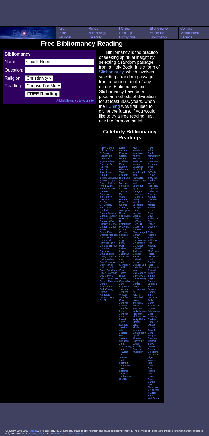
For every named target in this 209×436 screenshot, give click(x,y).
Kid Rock (137, 169)
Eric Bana (124, 177)
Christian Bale (107, 243)
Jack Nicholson (124, 263)
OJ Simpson (139, 332)
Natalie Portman (137, 307)
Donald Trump (107, 297)
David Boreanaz (108, 273)
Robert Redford (152, 233)
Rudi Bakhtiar (152, 260)
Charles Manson (109, 235)
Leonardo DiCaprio (138, 206)
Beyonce (104, 199)
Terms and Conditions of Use (69, 433)
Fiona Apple (122, 195)
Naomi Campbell (138, 296)
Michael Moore (137, 260)
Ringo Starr (151, 214)
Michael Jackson (137, 250)
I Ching (113, 106)
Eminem (123, 175)
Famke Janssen (123, 190)
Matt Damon (139, 240)
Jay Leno (124, 289)
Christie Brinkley (108, 245)
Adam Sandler (107, 147)
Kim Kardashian (139, 176)
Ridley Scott (151, 209)
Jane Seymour (124, 285)
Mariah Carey (136, 236)
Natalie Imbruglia (138, 301)
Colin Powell (106, 267)
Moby (136, 281)
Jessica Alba (123, 328)
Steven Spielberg (153, 350)
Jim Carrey (125, 346)
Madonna (138, 226)
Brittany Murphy (108, 215)
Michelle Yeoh (137, 269)
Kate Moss (138, 153)
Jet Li (122, 343)
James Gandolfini (124, 280)
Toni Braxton (152, 375)
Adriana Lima (107, 150)
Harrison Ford (123, 220)
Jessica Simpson (124, 339)
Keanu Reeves (137, 157)
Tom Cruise (151, 364)
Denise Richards (109, 281)
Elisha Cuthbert (124, 160)
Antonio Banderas (105, 168)
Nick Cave (138, 313)
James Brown (123, 274)
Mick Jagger (139, 273)
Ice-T (122, 259)
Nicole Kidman (137, 328)
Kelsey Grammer (138, 165)
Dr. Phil (103, 300)
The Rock (153, 354)
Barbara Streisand (105, 192)
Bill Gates (105, 202)
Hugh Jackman (124, 252)
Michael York (139, 264)
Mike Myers (139, 275)
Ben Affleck (106, 196)
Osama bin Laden (139, 342)
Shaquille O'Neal (153, 323)
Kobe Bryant (139, 180)
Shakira (152, 319)
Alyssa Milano (107, 161)
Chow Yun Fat (107, 237)
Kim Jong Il (139, 172)
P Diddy (137, 346)
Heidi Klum (125, 224)
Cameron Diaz (107, 221)
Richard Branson (152, 198)
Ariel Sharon (106, 172)
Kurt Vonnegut (138, 184)
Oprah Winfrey (137, 337)
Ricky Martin (151, 203)
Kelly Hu (137, 161)
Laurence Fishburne (138, 195)
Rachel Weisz (152, 182)
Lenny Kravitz (136, 201)
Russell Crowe (152, 271)
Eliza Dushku (123, 165)
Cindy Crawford (108, 256)
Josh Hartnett (123, 361)
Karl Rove (124, 379)
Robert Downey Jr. (152, 227)
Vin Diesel (153, 390)
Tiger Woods (152, 358)
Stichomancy (111, 72)
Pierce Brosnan (152, 176)
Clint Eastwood (108, 262)
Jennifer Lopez (123, 309)
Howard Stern (123, 236)
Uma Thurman (153, 386)
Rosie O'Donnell (153, 255)
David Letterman (109, 278)
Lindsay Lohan (137, 217)
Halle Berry (125, 215)
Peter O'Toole (152, 171)
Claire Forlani (107, 259)
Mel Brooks (139, 243)
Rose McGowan (153, 250)
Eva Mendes (123, 182)
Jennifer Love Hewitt (123, 316)
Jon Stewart (123, 356)
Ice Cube (124, 256)
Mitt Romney (139, 278)
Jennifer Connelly (124, 299)
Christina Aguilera (104, 250)
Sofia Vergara (152, 334)
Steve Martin (151, 345)
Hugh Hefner (123, 247)
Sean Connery (152, 315)
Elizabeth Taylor (124, 171)
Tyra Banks (151, 380)
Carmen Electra (108, 224)
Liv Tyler (137, 221)
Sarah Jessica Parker (152, 289)
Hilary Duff (125, 226)
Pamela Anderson (138, 350)
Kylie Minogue (137, 190)
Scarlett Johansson (154, 309)
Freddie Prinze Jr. (124, 201)
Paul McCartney (154, 154)
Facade (33, 430)
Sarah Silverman (153, 304)
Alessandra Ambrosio (106, 157)
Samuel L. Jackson (153, 282)
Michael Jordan (137, 255)
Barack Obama (108, 188)
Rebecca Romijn (153, 192)
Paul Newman (153, 160)
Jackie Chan (122, 269)
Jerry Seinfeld (123, 323)
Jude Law (124, 365)
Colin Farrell (106, 264)
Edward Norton (123, 154)
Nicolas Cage (137, 323)
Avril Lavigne (106, 186)
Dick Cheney (106, 289)
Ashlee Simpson (108, 180)
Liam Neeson (137, 211)
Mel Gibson (139, 245)
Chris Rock (106, 240)
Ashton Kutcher (108, 183)
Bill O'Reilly (106, 205)
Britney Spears (108, 213)
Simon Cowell (151, 328)
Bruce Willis (106, 218)
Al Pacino (105, 153)
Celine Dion (106, 232)
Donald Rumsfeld (105, 293)
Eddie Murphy (123, 149)
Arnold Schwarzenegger (109, 176)
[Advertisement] (104, 13)
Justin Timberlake (125, 375)
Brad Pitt (104, 210)
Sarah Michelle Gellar (152, 297)
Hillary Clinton (123, 231)
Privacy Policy (36, 433)
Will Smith (153, 398)
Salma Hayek (151, 277)
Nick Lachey (139, 316)
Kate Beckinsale (139, 149)
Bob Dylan (105, 207)
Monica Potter (136, 285)
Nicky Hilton (139, 319)
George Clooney (123, 206)
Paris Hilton (151, 149)
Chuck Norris (107, 254)
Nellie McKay (140, 311)
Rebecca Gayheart (153, 187)
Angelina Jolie (107, 164)
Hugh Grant (122, 241)
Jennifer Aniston (123, 293)
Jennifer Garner (123, 304)
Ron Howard (152, 244)
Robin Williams (152, 239)
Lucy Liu (137, 224)
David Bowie (106, 275)
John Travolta (123, 350)
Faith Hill (124, 186)
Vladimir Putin (152, 394)
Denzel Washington (106, 285)
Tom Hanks (151, 369)
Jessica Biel (123, 334)
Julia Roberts (123, 369)
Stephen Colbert (152, 339)
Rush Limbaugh (153, 266)
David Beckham (108, 270)
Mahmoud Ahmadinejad (140, 231)
